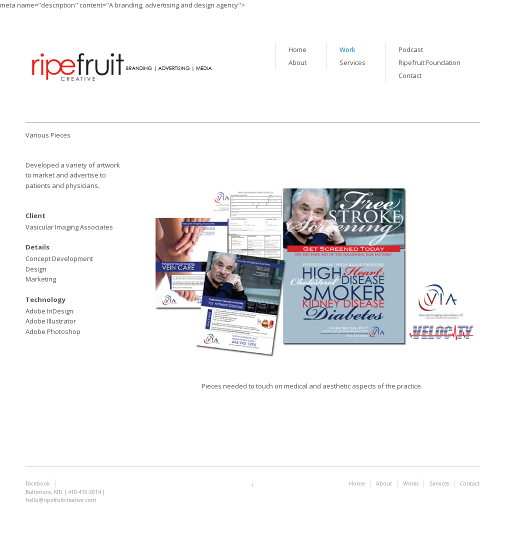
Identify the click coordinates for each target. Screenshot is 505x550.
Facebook (38, 483)
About (297, 62)
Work (348, 49)
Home (297, 49)
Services (353, 62)
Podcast (410, 49)
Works (410, 483)
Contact (410, 75)
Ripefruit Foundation (429, 62)
